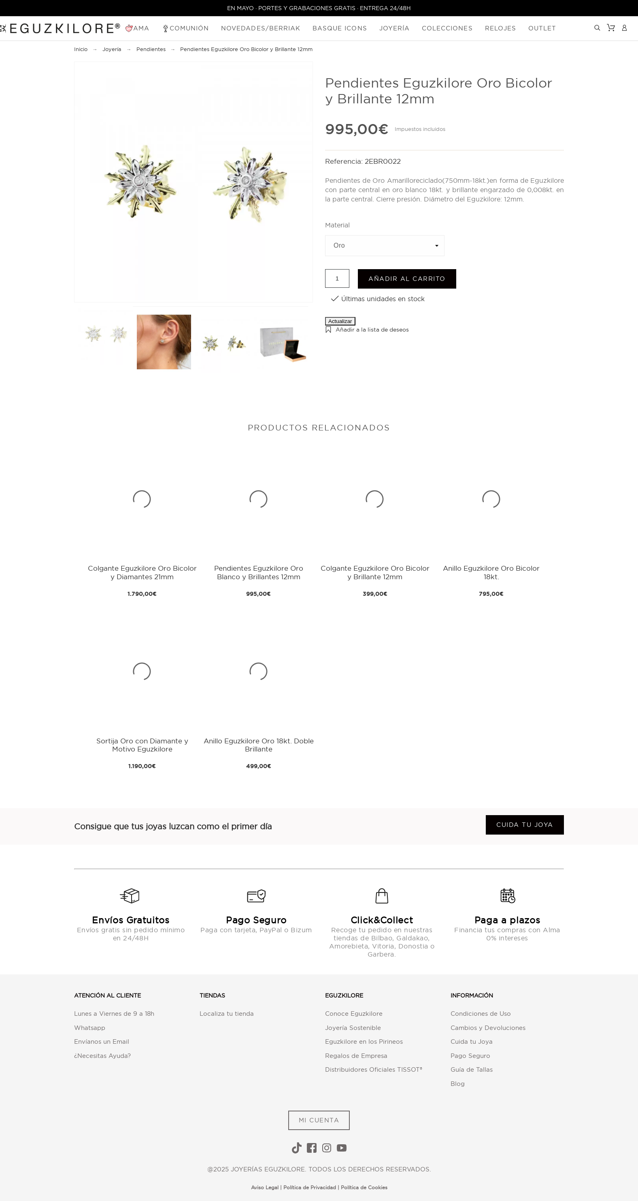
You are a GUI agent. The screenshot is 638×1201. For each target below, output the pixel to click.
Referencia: (345, 161)
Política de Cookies (364, 1187)
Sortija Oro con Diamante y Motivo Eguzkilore (142, 744)
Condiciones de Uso (481, 1013)
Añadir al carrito (407, 279)
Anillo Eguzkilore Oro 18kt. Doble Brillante (259, 744)
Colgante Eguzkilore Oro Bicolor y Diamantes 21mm (142, 572)
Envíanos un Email (101, 1041)
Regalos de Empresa (356, 1056)
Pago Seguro (470, 1056)
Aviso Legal (265, 1187)
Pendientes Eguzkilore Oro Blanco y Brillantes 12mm (258, 572)
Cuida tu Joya (472, 1041)
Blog (458, 1084)
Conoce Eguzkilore (354, 1013)
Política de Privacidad (309, 1187)
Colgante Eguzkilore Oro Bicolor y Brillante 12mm (375, 572)
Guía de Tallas (472, 1069)
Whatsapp (89, 1028)
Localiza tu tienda (227, 1013)
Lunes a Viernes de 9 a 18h (114, 1013)
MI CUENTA (319, 1120)
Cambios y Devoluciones (488, 1028)
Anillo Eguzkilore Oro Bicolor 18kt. (491, 572)
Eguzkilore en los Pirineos (364, 1041)
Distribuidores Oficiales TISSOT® (373, 1069)
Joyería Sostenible (353, 1028)
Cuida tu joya (524, 824)
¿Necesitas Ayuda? (102, 1056)
